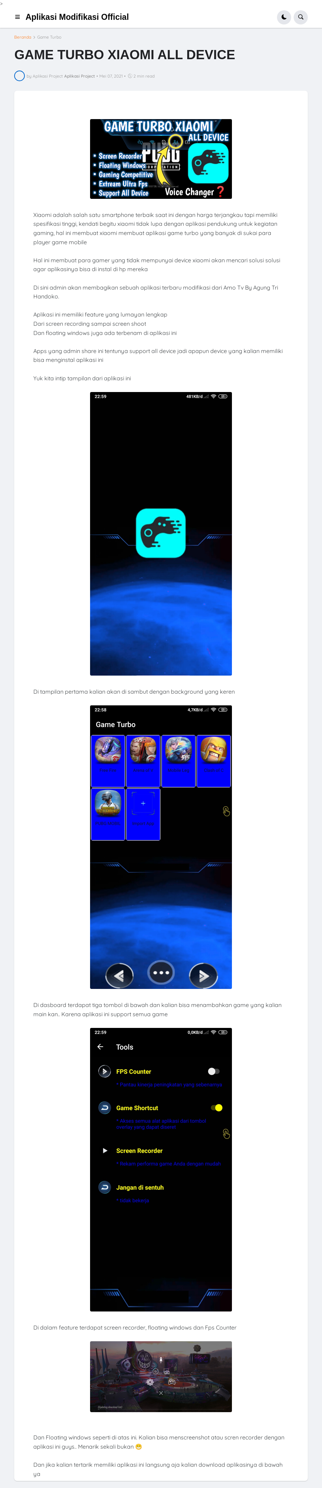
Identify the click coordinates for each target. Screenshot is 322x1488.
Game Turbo (49, 37)
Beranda (22, 37)
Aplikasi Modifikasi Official (77, 17)
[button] (19, 17)
